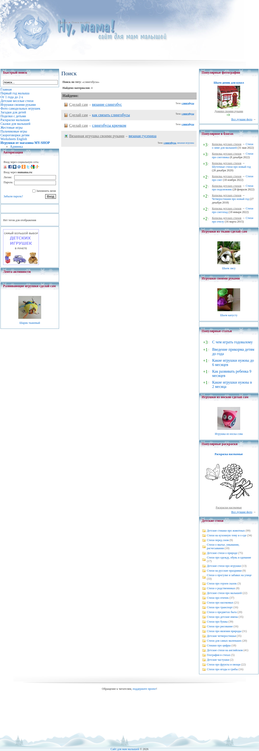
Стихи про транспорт (220, 607)
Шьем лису (228, 268)
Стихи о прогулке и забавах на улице (229, 575)
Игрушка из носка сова (229, 434)
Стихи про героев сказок (222, 583)
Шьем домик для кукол (229, 82)
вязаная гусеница (142, 136)
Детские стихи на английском (225, 650)
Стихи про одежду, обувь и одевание (229, 557)
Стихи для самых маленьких (224, 640)
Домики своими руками (228, 111)
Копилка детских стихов (226, 144)
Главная (62, 22)
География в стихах (218, 655)
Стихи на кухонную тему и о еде (226, 535)
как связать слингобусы (111, 115)
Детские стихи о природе (222, 553)
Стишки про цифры (219, 645)
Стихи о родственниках (221, 588)
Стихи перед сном (218, 540)
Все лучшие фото (241, 119)
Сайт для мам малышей (124, 749)
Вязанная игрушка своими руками (96, 136)
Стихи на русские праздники (224, 570)
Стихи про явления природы (224, 631)
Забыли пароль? (13, 196)
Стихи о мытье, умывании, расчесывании (223, 546)
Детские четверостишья (221, 636)
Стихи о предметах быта (222, 612)
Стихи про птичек (218, 597)
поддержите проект (144, 688)
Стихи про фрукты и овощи (223, 664)
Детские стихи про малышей (224, 593)
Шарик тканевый (29, 323)
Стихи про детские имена (222, 617)
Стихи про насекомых (220, 602)
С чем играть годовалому (232, 342)
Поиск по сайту (80, 22)
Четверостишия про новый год (230, 199)
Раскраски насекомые (229, 507)
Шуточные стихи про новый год (231, 166)
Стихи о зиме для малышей (232, 145)
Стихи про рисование (220, 626)
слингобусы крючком (109, 125)
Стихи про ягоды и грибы (222, 669)
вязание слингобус (107, 104)
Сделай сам (78, 104)
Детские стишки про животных (226, 530)
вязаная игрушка (185, 143)
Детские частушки (218, 659)
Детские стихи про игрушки (224, 566)
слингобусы (188, 103)
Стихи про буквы (217, 621)
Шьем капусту (228, 315)
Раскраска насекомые (229, 454)
